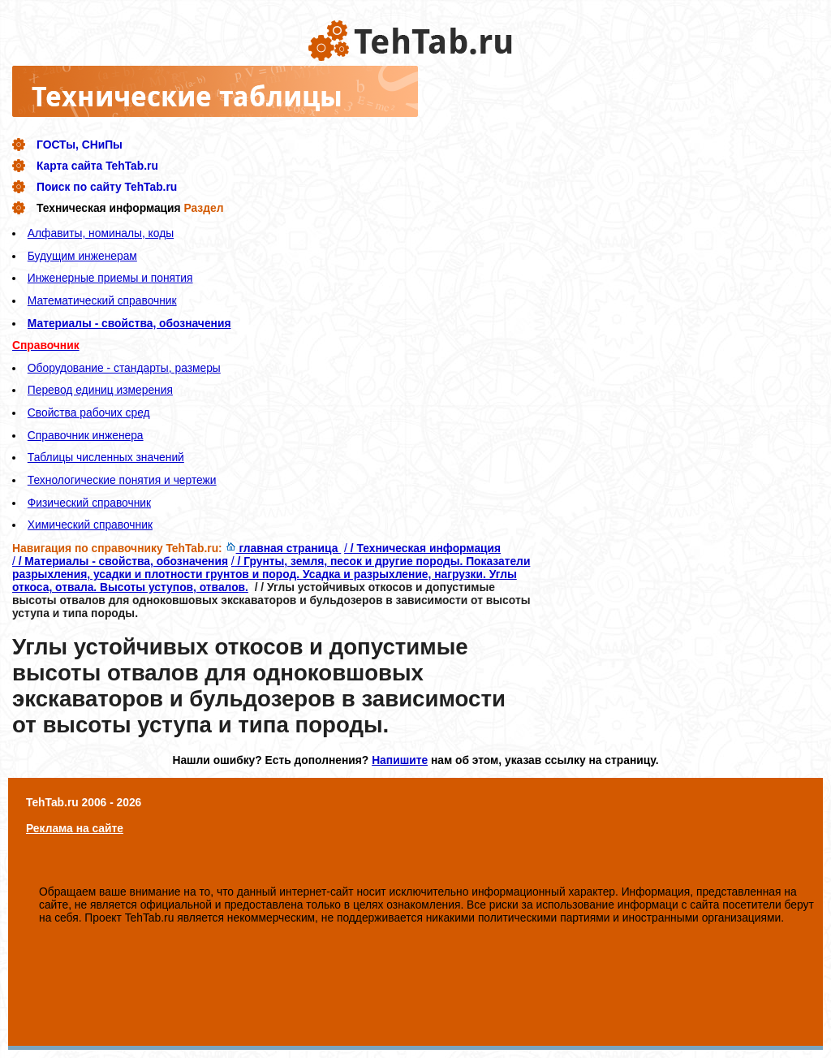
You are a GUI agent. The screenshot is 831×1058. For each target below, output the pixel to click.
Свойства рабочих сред (89, 412)
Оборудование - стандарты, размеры (124, 367)
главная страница (284, 548)
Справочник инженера (86, 435)
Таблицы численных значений (106, 457)
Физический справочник (89, 502)
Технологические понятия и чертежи (122, 479)
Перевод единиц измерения (100, 389)
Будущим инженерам (82, 255)
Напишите (400, 760)
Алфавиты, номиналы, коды (101, 233)
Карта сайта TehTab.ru (97, 165)
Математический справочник (102, 300)
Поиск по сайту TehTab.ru (107, 186)
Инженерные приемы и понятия (110, 277)
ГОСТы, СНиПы (80, 144)
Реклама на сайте (74, 828)
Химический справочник (90, 524)
